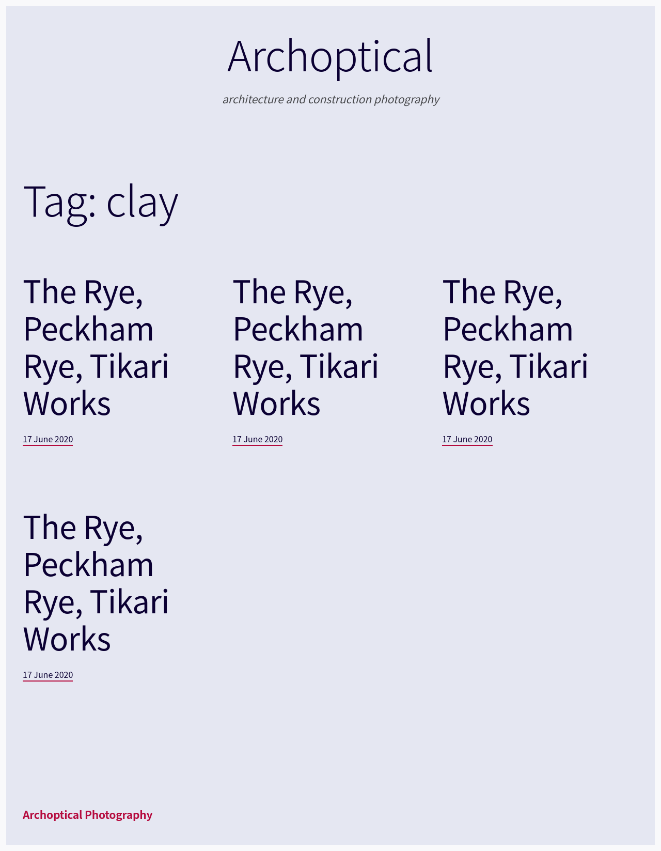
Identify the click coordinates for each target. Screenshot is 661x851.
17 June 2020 (48, 438)
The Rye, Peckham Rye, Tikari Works (96, 345)
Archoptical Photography (87, 814)
